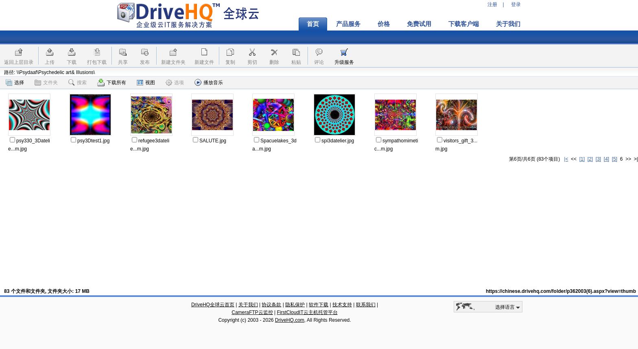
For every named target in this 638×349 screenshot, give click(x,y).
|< (566, 159)
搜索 (77, 82)
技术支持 (342, 305)
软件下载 (318, 305)
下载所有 (111, 82)
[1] (582, 159)
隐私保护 (295, 305)
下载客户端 (463, 24)
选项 (175, 82)
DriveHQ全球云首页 (212, 305)
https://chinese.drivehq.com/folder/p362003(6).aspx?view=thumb (561, 291)
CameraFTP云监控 (252, 312)
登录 (516, 4)
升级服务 (344, 62)
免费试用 (419, 24)
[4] (606, 159)
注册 (492, 4)
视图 (146, 82)
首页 (313, 24)
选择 (15, 82)
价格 (384, 24)
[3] (598, 159)
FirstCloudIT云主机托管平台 (307, 312)
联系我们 (366, 305)
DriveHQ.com (289, 320)
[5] (614, 159)
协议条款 (271, 305)
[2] (590, 159)
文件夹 (46, 82)
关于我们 (508, 24)
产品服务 (348, 24)
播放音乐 (208, 82)
